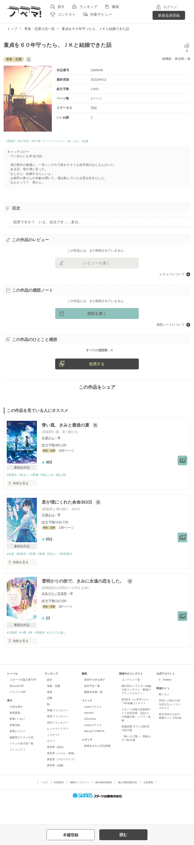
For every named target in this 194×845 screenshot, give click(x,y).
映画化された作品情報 (97, 768)
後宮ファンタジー (57, 738)
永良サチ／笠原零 (54, 616)
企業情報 (148, 804)
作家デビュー (101, 14)
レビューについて (172, 275)
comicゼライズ (93, 747)
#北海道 (12, 654)
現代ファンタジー (57, 745)
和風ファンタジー (57, 732)
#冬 (33, 654)
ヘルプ (44, 804)
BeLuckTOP (17, 708)
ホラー (51, 763)
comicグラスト (93, 728)
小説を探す (16, 728)
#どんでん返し (62, 654)
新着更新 (15, 735)
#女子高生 (29, 142)
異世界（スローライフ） (61, 781)
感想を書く (97, 315)
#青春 (38, 496)
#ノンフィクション (70, 142)
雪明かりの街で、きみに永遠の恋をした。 (83, 603)
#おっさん (97, 142)
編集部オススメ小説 (21, 759)
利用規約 (59, 804)
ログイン (170, 7)
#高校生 (12, 142)
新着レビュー (18, 753)
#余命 (11, 575)
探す (61, 7)
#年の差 (46, 142)
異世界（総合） (56, 769)
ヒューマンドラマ (57, 751)
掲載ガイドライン (79, 804)
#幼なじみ (51, 496)
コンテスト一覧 (130, 702)
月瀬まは (48, 536)
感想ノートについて (170, 326)
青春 (49, 714)
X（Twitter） (166, 702)
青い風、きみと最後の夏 (66, 446)
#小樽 (24, 654)
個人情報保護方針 (127, 804)
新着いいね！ (18, 741)
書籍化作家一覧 (93, 714)
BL (48, 726)
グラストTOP (18, 714)
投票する (97, 385)
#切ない (25, 496)
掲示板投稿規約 (103, 804)
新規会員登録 (169, 15)
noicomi (88, 735)
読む (123, 835)
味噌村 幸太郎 (173, 59)
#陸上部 (66, 496)
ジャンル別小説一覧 (21, 765)
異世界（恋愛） (56, 787)
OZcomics (90, 741)
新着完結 (15, 747)
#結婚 (112, 142)
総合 (49, 702)
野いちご (164, 716)
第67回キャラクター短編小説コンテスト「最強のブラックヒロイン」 (136, 712)
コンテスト (67, 14)
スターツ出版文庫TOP (23, 702)
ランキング (88, 7)
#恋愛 (35, 575)
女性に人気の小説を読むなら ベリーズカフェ (170, 726)
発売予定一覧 (92, 708)
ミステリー (53, 757)
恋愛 (49, 720)
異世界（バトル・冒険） (61, 775)
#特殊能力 (72, 575)
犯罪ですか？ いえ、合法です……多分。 (47, 223)
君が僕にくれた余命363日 (68, 523)
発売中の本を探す (94, 702)
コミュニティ (18, 771)
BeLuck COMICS (94, 753)
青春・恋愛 (53, 708)
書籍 (115, 7)
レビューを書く (96, 264)
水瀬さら (48, 459)
